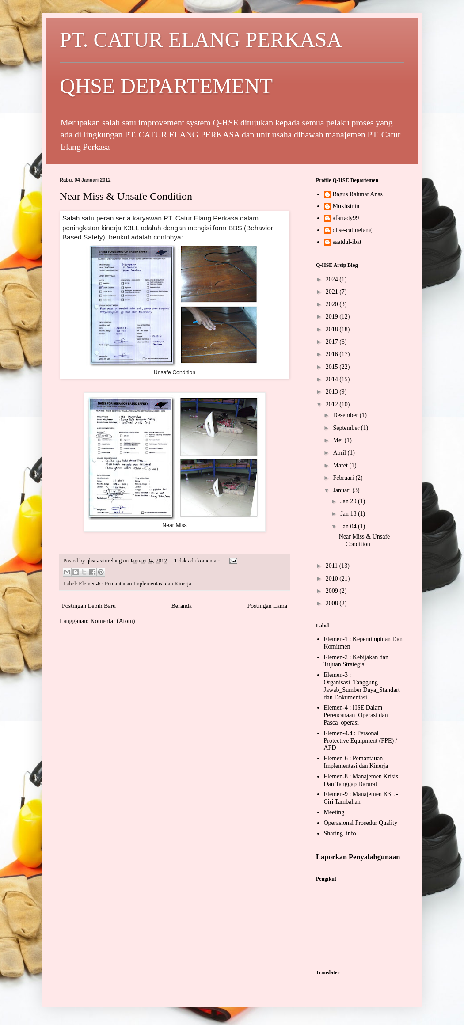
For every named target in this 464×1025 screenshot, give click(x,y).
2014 (333, 379)
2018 (333, 329)
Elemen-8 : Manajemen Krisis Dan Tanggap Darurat (361, 780)
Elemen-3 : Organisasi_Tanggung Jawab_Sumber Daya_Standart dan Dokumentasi (362, 686)
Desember (346, 415)
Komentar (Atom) (113, 621)
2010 (333, 578)
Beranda (181, 606)
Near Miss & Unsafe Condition (126, 196)
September (347, 428)
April (340, 452)
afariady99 (346, 218)
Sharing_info (340, 833)
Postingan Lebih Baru (89, 606)
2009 (333, 591)
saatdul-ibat (347, 242)
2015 (333, 367)
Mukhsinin (346, 206)
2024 (333, 279)
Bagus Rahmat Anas (358, 194)
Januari (342, 490)
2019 (333, 316)
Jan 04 (349, 526)
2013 (333, 391)
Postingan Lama (267, 606)
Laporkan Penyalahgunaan (358, 857)
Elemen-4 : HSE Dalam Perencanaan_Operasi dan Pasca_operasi (356, 715)
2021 (333, 292)
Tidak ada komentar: (197, 561)
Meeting (334, 812)
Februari (344, 478)
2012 (333, 404)
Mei (338, 440)
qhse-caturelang (352, 230)
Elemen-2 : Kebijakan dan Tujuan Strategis (356, 661)
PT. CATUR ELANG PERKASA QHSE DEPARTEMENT (232, 63)
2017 (333, 341)
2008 (333, 603)
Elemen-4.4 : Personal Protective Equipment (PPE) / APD (360, 741)
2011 (332, 565)
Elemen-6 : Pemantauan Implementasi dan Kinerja (135, 584)
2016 (333, 354)
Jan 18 (349, 513)
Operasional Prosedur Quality (360, 823)
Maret (341, 465)
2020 (333, 304)
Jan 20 (349, 501)
